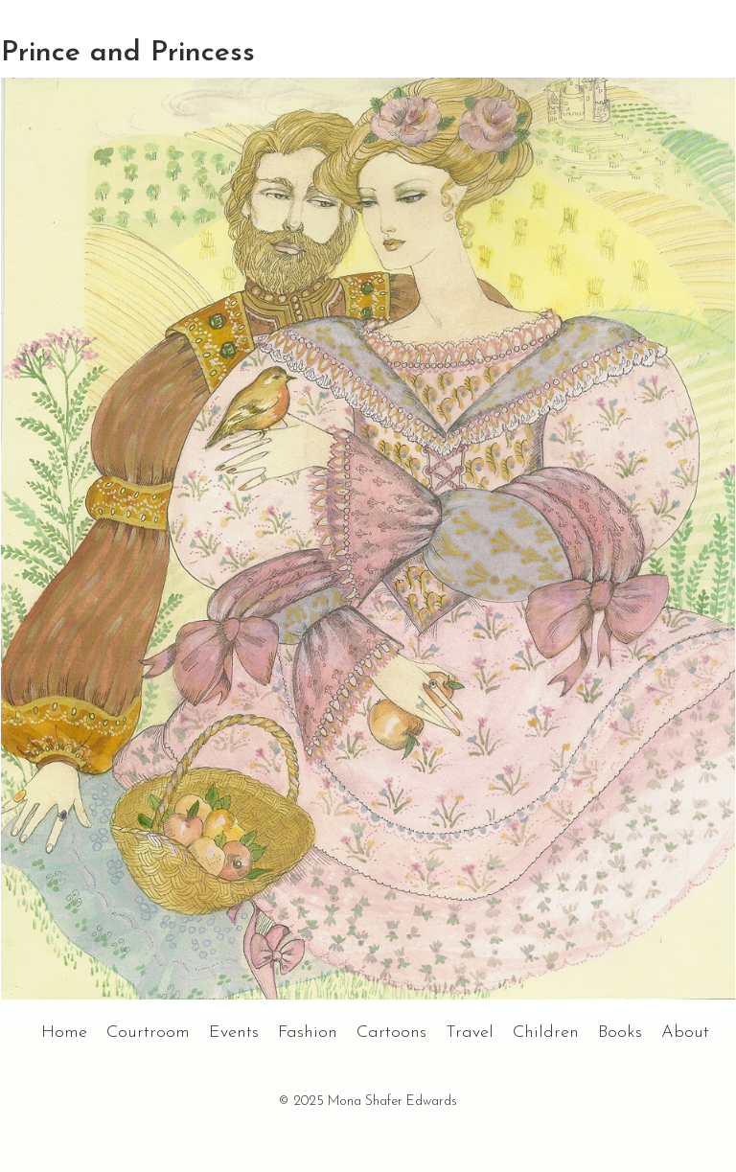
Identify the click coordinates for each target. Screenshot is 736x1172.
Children (546, 1032)
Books (620, 1032)
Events (234, 1032)
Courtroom (148, 1032)
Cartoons (391, 1032)
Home (64, 1032)
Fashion (307, 1032)
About (685, 1032)
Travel (470, 1032)
